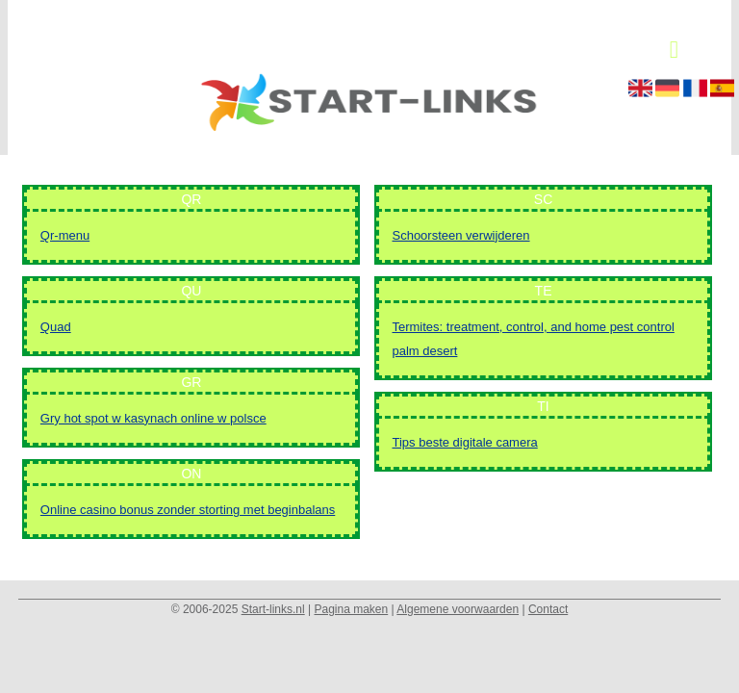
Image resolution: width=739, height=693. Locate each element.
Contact (548, 609)
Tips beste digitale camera (464, 442)
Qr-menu (64, 235)
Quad (55, 327)
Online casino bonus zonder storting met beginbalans (187, 509)
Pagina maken (351, 609)
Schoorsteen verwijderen (460, 235)
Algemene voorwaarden (457, 609)
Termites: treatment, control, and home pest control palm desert (533, 339)
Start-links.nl (273, 609)
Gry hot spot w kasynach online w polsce (153, 418)
